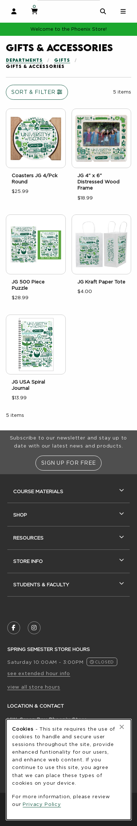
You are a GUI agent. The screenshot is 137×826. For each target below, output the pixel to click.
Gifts (62, 60)
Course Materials (38, 491)
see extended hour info (38, 673)
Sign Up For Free (68, 463)
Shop (20, 515)
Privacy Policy (42, 804)
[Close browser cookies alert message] (122, 727)
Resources (28, 538)
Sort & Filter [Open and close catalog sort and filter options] (36, 92)
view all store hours (33, 687)
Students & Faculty (41, 584)
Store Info (28, 561)
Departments (24, 60)
